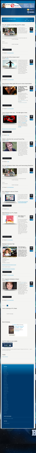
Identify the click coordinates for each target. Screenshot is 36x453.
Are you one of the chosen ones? (10, 57)
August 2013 (5, 410)
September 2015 (6, 374)
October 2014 (6, 390)
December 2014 (6, 387)
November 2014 (6, 388)
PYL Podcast (24, 122)
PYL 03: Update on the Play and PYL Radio (13, 24)
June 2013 (5, 413)
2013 (28, 20)
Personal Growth (11, 79)
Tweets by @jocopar (5, 356)
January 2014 (6, 403)
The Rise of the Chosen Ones (19, 326)
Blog (8, 79)
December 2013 (6, 404)
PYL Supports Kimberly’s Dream (10, 279)
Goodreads (14, 324)
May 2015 (5, 380)
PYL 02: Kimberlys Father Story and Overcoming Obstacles (17, 165)
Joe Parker (7, 26)
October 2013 (6, 407)
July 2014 (5, 394)
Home (25, 20)
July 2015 (5, 377)
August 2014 (5, 393)
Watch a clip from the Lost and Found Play (13, 139)
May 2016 (5, 370)
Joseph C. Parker (19, 327)
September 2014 (6, 391)
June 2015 (5, 378)
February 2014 (6, 401)
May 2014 (5, 397)
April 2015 (5, 381)
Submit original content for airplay (8, 418)
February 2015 (6, 384)
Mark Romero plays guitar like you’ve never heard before (17, 83)
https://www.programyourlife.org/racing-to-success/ (9, 264)
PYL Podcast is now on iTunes (10, 191)
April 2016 (5, 371)
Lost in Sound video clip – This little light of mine (14, 112)
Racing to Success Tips (8, 244)
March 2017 (5, 368)
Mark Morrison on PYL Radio (9, 212)
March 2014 (5, 400)
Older (8, 135)
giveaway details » (17, 330)
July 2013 (5, 411)
